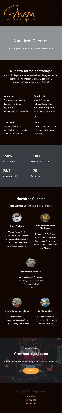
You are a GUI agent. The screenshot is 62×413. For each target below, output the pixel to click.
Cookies (31, 396)
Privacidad (31, 399)
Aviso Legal (31, 403)
